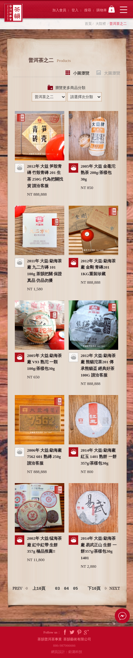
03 (57, 588)
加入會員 (59, 10)
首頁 (88, 23)
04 (66, 588)
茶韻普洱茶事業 (13, 13)
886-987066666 (66, 645)
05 (75, 588)
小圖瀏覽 (81, 73)
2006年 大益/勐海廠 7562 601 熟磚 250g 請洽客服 (44, 457)
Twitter (72, 632)
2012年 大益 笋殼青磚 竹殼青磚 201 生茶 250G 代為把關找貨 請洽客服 (45, 176)
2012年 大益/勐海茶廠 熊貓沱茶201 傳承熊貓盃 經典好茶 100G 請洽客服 (98, 365)
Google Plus (86, 632)
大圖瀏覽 (112, 73)
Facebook (65, 632)
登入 (75, 10)
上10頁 (39, 588)
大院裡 (100, 23)
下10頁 (94, 588)
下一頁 (112, 588)
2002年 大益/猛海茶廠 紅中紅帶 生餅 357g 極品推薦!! (44, 545)
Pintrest (79, 632)
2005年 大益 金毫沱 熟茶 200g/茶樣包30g (98, 173)
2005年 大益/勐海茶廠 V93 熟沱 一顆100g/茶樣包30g (44, 362)
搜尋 (87, 10)
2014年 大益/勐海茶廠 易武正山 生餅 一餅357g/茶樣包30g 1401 (99, 548)
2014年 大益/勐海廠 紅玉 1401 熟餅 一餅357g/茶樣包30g (99, 457)
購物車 (105, 9)
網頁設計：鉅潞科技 (66, 652)
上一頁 (20, 588)
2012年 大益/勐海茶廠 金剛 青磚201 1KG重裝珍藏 (98, 267)
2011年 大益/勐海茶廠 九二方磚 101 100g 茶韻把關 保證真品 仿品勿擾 (44, 271)
